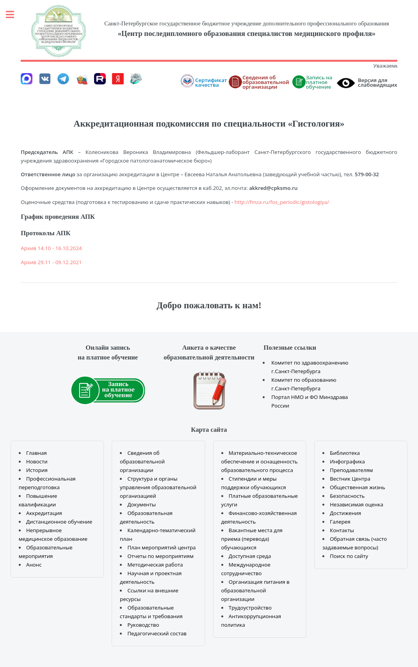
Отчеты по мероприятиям (160, 556)
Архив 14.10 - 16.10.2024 (51, 248)
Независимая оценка (356, 504)
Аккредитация (44, 513)
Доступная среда (250, 556)
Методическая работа (155, 564)
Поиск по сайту (349, 556)
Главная (36, 452)
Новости (37, 461)
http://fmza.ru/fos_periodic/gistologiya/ (282, 202)
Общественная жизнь (357, 487)
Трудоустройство (250, 607)
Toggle (14, 14)
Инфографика (347, 461)
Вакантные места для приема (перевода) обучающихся (252, 539)
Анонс (34, 564)
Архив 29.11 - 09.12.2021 (51, 262)
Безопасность (347, 495)
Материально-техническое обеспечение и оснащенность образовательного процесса (259, 461)
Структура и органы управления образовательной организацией (158, 487)
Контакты (342, 530)
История (37, 470)
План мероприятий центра (161, 547)
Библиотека (345, 452)
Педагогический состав (157, 633)
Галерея (340, 521)
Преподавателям (351, 470)
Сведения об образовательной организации (142, 461)
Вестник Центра (350, 478)
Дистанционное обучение (59, 521)
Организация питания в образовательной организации (255, 590)
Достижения (345, 513)
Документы (141, 504)
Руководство (143, 624)
